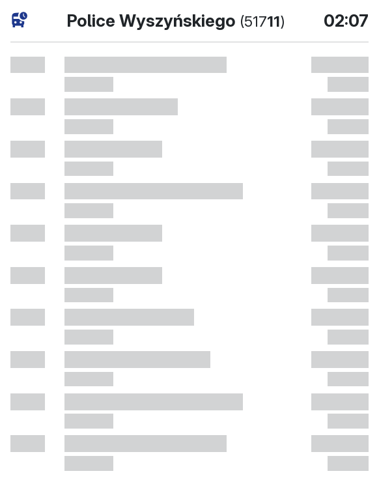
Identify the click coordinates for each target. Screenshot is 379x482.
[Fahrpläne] (19, 20)
